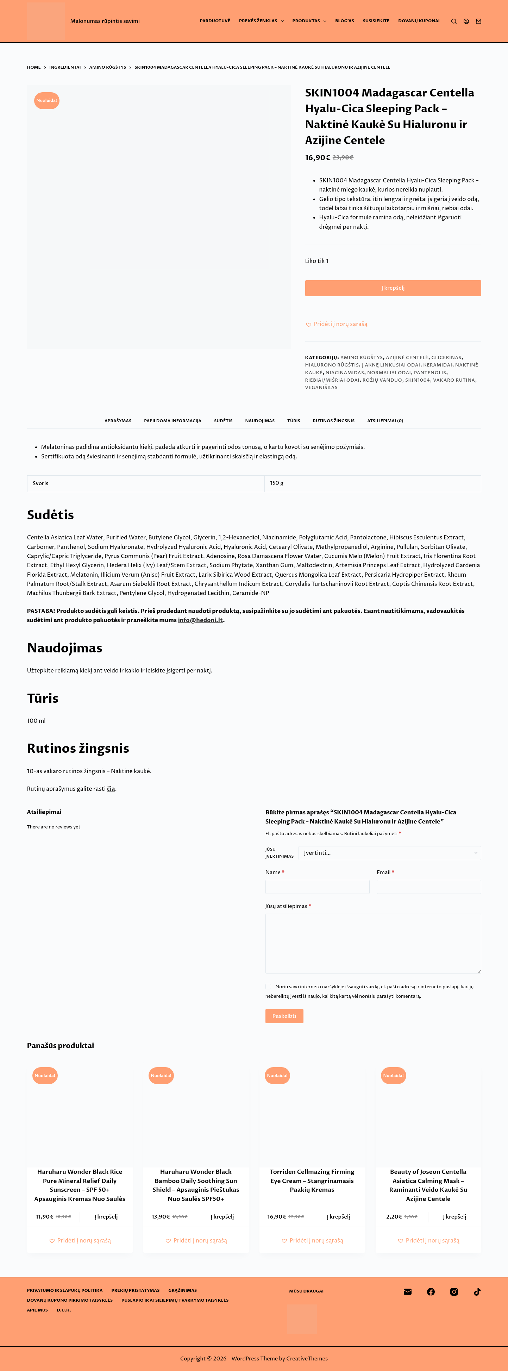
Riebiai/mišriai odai (332, 383)
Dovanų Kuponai (419, 21)
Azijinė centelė (407, 361)
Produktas (311, 21)
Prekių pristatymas (136, 1290)
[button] (336, 327)
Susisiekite (376, 21)
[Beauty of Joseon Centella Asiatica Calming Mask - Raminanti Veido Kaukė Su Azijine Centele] (428, 1118)
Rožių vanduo (382, 383)
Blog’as (344, 21)
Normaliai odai (389, 376)
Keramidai (437, 368)
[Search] (454, 21)
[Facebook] (431, 1292)
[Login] (466, 21)
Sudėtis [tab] (223, 424)
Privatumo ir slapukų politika (65, 1290)
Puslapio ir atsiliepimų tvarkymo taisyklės (174, 1300)
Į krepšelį (393, 289)
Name (274, 876)
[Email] (408, 1292)
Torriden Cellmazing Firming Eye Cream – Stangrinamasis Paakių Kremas (312, 1184)
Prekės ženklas (263, 21)
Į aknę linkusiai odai (391, 368)
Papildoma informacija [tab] (172, 424)
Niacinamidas (345, 376)
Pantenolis (430, 376)
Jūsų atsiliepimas (288, 910)
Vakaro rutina (454, 383)
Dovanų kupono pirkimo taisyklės (70, 1300)
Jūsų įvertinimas (279, 856)
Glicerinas (446, 361)
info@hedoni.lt (200, 623)
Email (386, 876)
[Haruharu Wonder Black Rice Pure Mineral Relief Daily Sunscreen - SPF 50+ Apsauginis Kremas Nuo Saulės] (80, 1118)
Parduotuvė (215, 21)
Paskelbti (284, 1019)
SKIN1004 (417, 383)
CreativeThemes (307, 1359)
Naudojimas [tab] (260, 424)
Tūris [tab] (293, 424)
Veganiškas (321, 391)
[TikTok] (477, 1292)
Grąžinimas (182, 1290)
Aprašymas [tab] (118, 424)
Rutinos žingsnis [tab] (334, 424)
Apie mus (37, 1310)
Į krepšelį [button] (106, 1220)
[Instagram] (454, 1292)
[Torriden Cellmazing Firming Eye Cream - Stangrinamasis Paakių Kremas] (312, 1118)
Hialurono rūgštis (332, 368)
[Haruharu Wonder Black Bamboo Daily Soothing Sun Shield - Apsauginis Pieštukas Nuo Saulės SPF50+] (196, 1118)
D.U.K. (64, 1310)
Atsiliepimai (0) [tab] (385, 424)
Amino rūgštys (361, 361)
